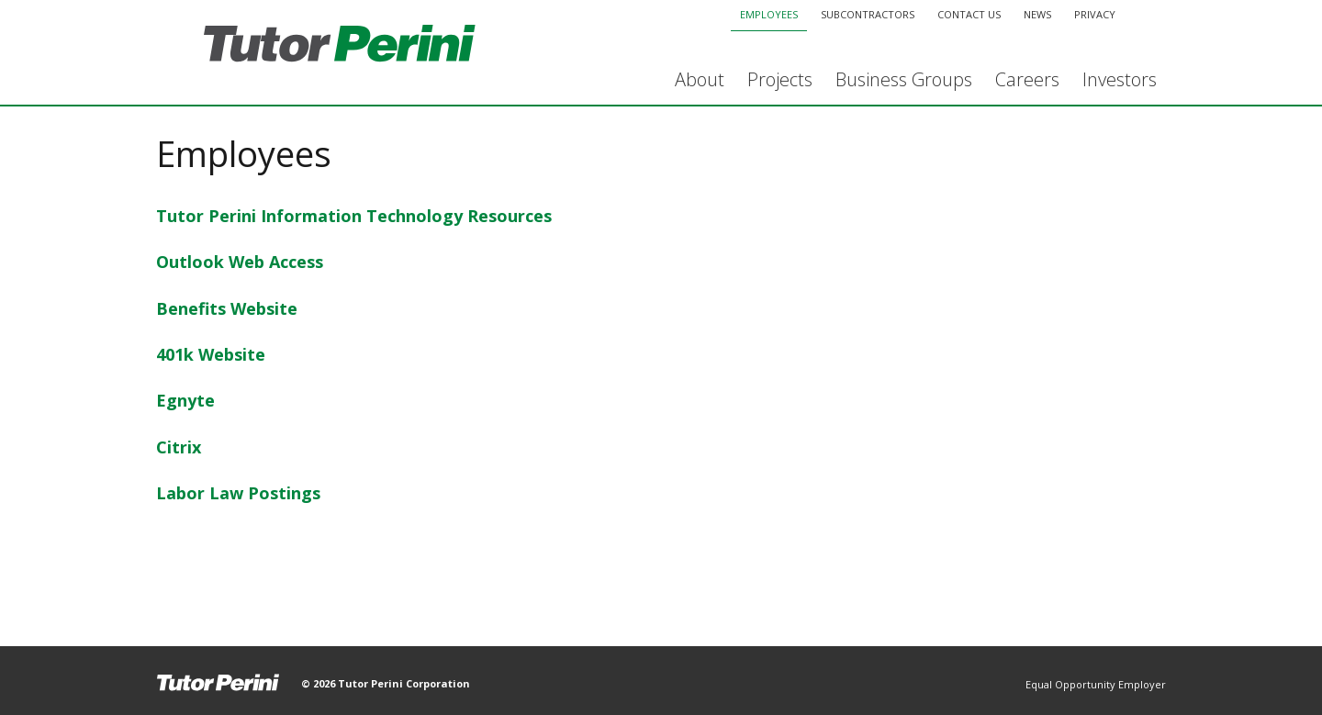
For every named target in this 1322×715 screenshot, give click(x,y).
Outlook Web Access (239, 262)
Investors (1119, 79)
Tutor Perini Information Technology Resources (354, 216)
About (699, 79)
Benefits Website (226, 308)
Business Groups (903, 79)
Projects (779, 79)
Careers (1027, 79)
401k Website (210, 354)
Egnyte (185, 400)
